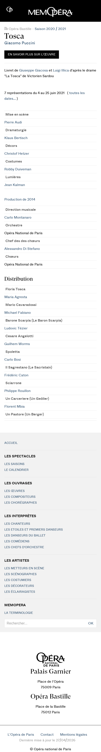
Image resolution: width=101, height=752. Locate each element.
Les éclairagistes (19, 591)
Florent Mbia (14, 406)
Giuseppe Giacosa (33, 70)
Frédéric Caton (16, 375)
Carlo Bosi (12, 359)
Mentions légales (73, 734)
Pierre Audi (13, 122)
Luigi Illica (61, 70)
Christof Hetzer (16, 153)
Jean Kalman (14, 185)
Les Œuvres (14, 491)
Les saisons (14, 464)
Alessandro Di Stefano (22, 249)
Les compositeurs (20, 496)
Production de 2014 (19, 199)
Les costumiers (17, 580)
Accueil (11, 443)
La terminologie (18, 612)
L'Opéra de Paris (21, 734)
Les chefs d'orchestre (24, 547)
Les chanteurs (17, 523)
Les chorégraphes (20, 502)
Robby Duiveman (17, 169)
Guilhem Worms (17, 344)
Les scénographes (20, 574)
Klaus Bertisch (16, 138)
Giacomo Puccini (19, 43)
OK (90, 623)
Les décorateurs (19, 586)
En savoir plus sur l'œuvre (31, 54)
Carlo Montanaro (17, 217)
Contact (47, 734)
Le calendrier (16, 469)
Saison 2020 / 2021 (50, 29)
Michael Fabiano (17, 312)
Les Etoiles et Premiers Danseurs (33, 529)
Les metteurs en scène (24, 568)
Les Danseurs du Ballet (25, 535)
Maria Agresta (15, 297)
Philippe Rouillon (17, 391)
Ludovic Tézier (16, 328)
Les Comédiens (16, 541)
